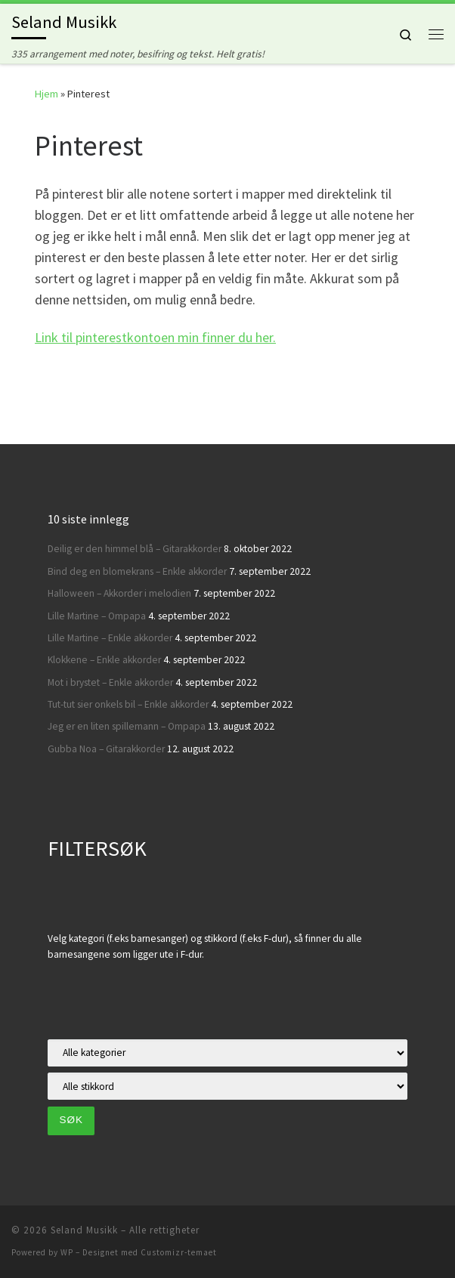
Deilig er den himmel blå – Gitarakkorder (134, 548)
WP (66, 1252)
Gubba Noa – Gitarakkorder (106, 748)
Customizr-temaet (179, 1252)
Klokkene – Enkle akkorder (104, 659)
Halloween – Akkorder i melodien (119, 593)
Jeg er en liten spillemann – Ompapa (127, 726)
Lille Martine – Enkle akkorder (110, 637)
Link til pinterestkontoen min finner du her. (155, 337)
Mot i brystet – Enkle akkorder (110, 682)
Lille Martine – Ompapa (97, 616)
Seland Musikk (84, 1230)
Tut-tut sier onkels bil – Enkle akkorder (128, 704)
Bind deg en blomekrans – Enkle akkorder (137, 571)
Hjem (46, 93)
